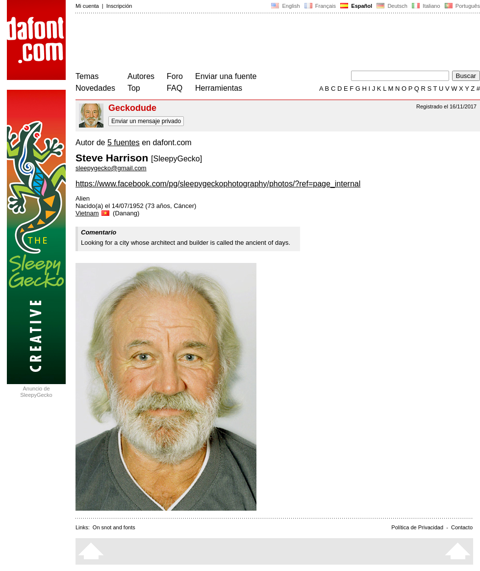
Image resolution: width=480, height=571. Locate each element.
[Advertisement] (254, 43)
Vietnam (93, 213)
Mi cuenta (87, 6)
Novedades (95, 88)
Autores (140, 76)
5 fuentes (123, 142)
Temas (87, 76)
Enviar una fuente (225, 76)
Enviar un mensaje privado (146, 121)
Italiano (426, 6)
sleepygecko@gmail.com (111, 168)
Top (133, 88)
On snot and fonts (114, 527)
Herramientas (218, 88)
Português (461, 6)
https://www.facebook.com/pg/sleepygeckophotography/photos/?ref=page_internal (218, 184)
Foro (175, 76)
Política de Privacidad (417, 527)
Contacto (462, 527)
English (285, 6)
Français (320, 6)
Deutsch (392, 6)
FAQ (174, 88)
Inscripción (119, 6)
